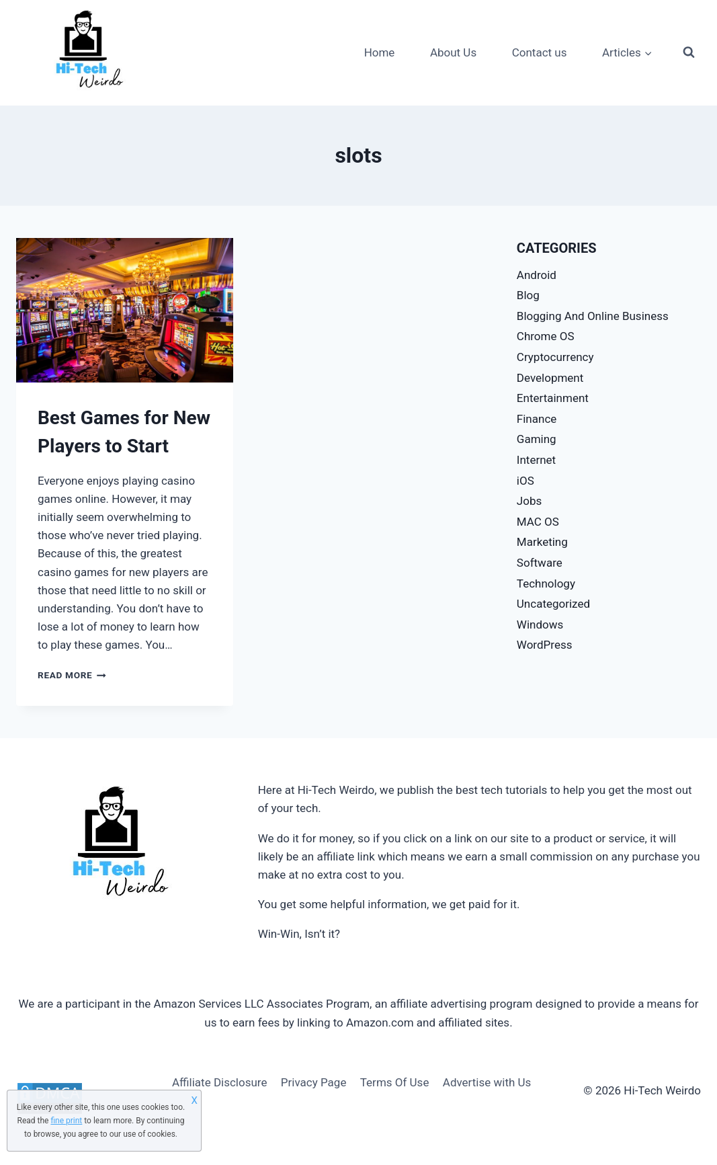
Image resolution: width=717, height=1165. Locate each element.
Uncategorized (553, 603)
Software (539, 562)
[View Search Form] (689, 52)
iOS (525, 480)
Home (379, 52)
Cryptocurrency (555, 357)
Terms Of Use (394, 1082)
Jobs (529, 501)
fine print (66, 1120)
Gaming (536, 439)
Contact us (539, 52)
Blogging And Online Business (593, 316)
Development (550, 378)
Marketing (542, 542)
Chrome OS (546, 336)
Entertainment (553, 398)
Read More (72, 675)
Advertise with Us (487, 1082)
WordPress (545, 644)
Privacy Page (314, 1082)
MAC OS (538, 521)
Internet (536, 460)
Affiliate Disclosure (219, 1082)
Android (536, 275)
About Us (453, 52)
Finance (536, 419)
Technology (546, 583)
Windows (540, 624)
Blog (528, 295)
